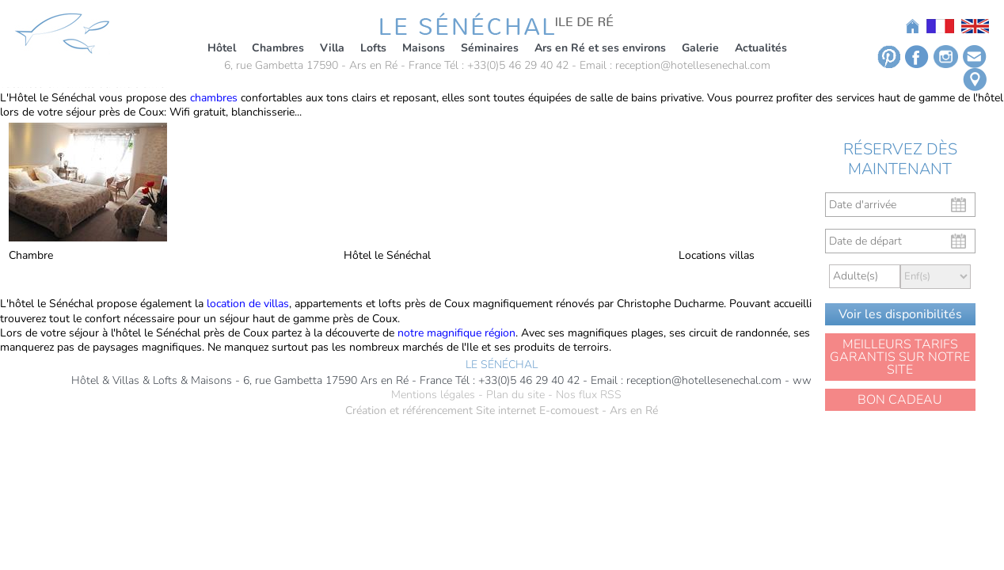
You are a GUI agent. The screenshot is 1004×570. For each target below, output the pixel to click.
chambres (214, 97)
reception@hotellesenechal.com (692, 65)
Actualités (761, 47)
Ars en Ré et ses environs (600, 47)
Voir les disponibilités (900, 314)
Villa (332, 47)
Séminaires (490, 47)
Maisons (423, 47)
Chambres (278, 47)
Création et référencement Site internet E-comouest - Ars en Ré (501, 411)
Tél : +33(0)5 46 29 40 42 (506, 65)
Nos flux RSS (589, 395)
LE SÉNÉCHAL (502, 365)
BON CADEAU (900, 399)
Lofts (373, 47)
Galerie (700, 47)
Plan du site (515, 395)
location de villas (246, 303)
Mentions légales (433, 395)
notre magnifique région (456, 332)
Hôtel (221, 47)
